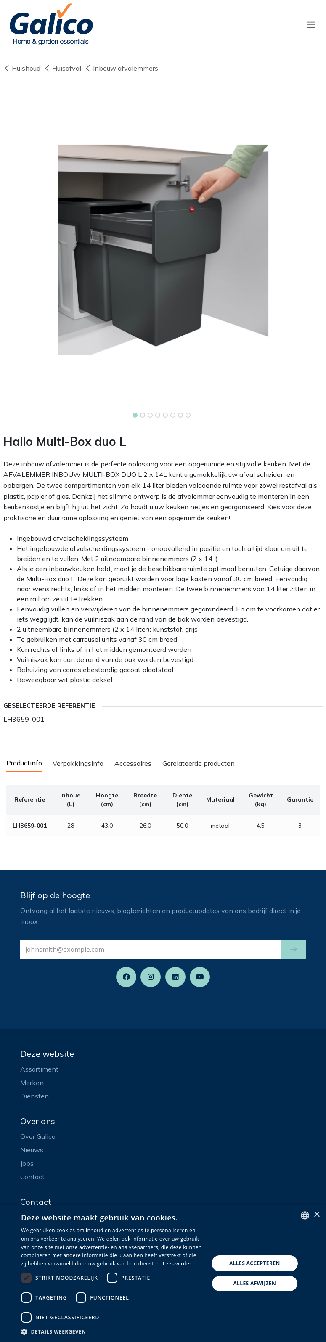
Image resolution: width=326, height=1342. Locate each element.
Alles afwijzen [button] (254, 1283)
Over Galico (38, 1136)
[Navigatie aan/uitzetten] (311, 24)
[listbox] (305, 1215)
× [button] (316, 1215)
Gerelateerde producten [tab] (198, 763)
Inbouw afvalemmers (121, 68)
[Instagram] (150, 977)
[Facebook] (126, 977)
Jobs (27, 1163)
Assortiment (39, 1069)
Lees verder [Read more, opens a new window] (177, 1263)
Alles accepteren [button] (254, 1263)
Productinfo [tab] (24, 763)
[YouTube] (200, 977)
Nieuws (31, 1150)
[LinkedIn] (175, 977)
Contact (32, 1177)
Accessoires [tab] (132, 763)
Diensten (34, 1096)
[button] (293, 949)
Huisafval (62, 68)
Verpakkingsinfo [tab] (78, 763)
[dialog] (163, 1273)
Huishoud (21, 68)
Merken (32, 1082)
